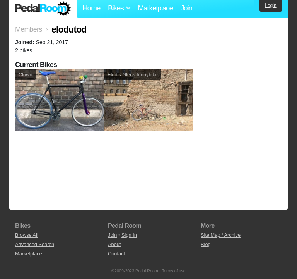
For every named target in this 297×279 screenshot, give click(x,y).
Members (28, 29)
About (114, 244)
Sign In (129, 235)
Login (270, 5)
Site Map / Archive (221, 235)
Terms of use (174, 271)
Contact (116, 254)
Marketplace (155, 8)
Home (91, 8)
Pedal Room (43, 9)
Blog (206, 244)
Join (186, 8)
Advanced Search (34, 244)
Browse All (26, 235)
